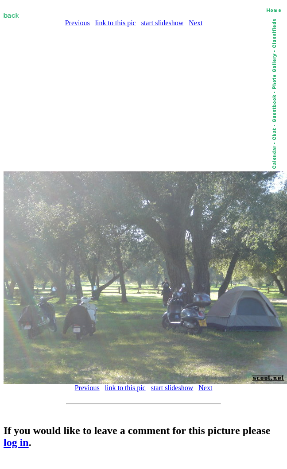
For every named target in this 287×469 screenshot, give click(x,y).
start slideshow (162, 23)
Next (195, 23)
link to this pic (115, 23)
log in (16, 442)
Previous (77, 23)
